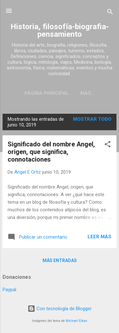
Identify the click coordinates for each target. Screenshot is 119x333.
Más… (87, 93)
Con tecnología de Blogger (60, 308)
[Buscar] (110, 12)
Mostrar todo (92, 119)
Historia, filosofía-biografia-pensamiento (59, 30)
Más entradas (60, 260)
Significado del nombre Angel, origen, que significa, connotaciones (51, 151)
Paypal (9, 289)
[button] (107, 145)
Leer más (99, 237)
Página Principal (46, 93)
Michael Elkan (76, 321)
